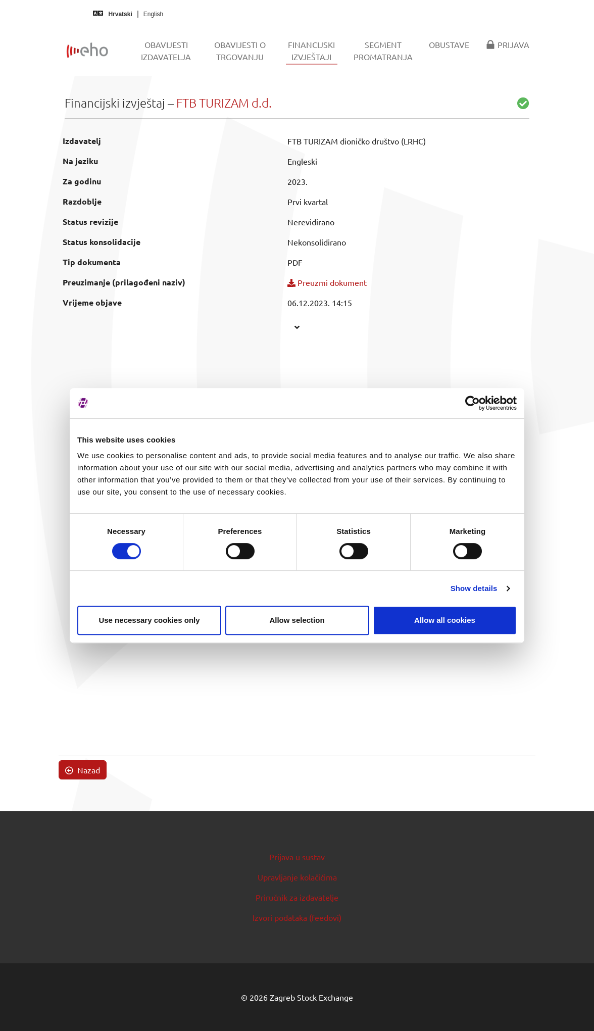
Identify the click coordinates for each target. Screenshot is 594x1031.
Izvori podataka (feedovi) (297, 917)
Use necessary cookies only (149, 620)
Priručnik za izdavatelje (297, 897)
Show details (474, 588)
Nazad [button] (82, 770)
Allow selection (296, 620)
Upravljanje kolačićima (297, 877)
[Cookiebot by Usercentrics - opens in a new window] (472, 403)
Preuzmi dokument (327, 282)
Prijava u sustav (297, 857)
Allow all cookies (444, 620)
